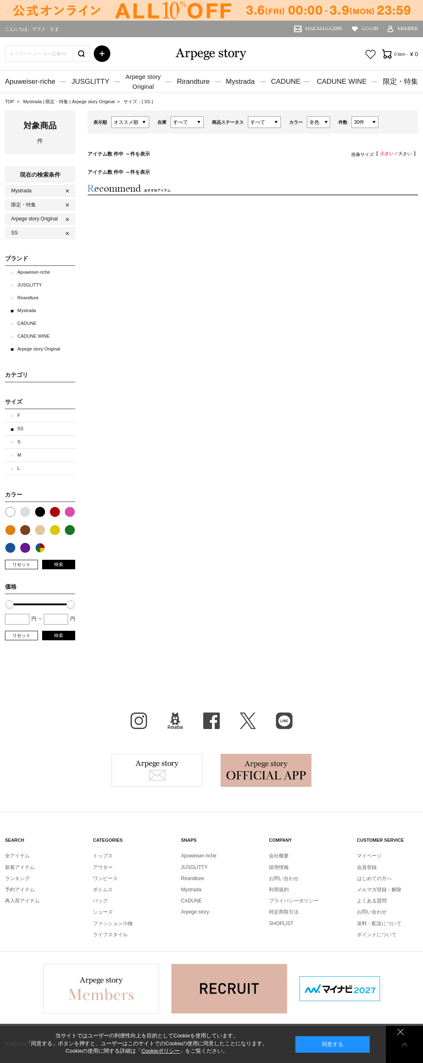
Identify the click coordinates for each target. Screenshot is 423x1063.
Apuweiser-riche (30, 81)
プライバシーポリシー (293, 901)
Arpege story (157, 770)
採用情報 (279, 867)
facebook (211, 721)
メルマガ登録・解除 (379, 890)
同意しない (400, 1032)
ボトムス (103, 890)
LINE (284, 721)
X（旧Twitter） (248, 721)
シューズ (103, 912)
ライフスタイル (110, 935)
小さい (387, 153)
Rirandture (193, 81)
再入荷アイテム (22, 901)
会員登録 (367, 867)
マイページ (369, 856)
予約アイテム (20, 890)
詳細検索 (102, 53)
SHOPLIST (281, 923)
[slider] (9, 604)
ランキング (17, 878)
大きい (405, 153)
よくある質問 (372, 901)
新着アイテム (20, 867)
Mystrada (240, 81)
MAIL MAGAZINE (323, 29)
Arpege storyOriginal (143, 81)
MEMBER (408, 29)
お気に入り (370, 54)
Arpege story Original (93, 101)
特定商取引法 (284, 912)
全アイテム (17, 856)
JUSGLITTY (90, 81)
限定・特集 (400, 81)
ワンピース (105, 878)
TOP (9, 101)
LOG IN (370, 29)
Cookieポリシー (160, 1051)
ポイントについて (377, 935)
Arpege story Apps (266, 770)
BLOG (175, 721)
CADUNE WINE (342, 81)
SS (148, 101)
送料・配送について (379, 923)
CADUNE (286, 81)
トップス (103, 856)
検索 (58, 564)
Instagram (139, 721)
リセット (21, 564)
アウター (103, 867)
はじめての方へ (374, 878)
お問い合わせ (284, 878)
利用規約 (279, 890)
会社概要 (279, 856)
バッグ (100, 901)
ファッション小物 (113, 923)
